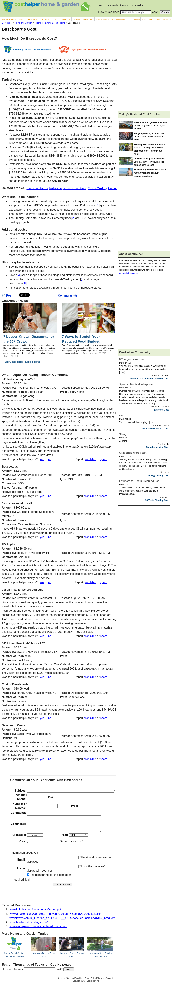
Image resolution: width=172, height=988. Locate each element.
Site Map (100, 981)
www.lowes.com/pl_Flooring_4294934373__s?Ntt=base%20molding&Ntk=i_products (62, 921)
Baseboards (10, 466)
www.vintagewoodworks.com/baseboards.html (38, 929)
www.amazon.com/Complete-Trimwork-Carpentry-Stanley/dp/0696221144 (55, 916)
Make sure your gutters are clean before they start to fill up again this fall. (150, 125)
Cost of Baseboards (15, 684)
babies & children (35, 19)
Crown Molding (97, 188)
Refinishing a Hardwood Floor (67, 188)
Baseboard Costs (13, 725)
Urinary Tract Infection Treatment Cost (149, 378)
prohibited (90, 459)
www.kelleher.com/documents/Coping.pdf (35, 912)
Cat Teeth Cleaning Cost (156, 500)
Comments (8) (67, 295)
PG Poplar (8, 544)
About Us (61, 981)
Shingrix (124, 434)
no (49, 459)
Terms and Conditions (74, 981)
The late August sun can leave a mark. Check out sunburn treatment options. (150, 173)
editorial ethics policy (129, 273)
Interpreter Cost (161, 410)
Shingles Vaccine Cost (157, 447)
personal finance (118, 19)
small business (148, 19)
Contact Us (109, 981)
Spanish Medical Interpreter (136, 384)
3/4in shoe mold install (17, 503)
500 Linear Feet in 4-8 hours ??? (23, 643)
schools (136, 19)
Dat (121, 415)
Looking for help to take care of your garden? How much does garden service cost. (149, 161)
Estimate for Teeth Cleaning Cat (139, 480)
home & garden (102, 19)
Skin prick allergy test (132, 452)
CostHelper (7, 23)
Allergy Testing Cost (158, 475)
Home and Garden (23, 23)
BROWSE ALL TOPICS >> (13, 19)
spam (103, 459)
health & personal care (83, 19)
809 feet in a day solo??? (18, 379)
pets (129, 19)
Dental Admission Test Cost (155, 428)
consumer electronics (61, 19)
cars (47, 19)
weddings (167, 19)
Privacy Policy (90, 981)
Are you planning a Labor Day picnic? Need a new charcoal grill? (149, 136)
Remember (36, 877)
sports (158, 19)
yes (42, 459)
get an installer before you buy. (22, 589)
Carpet (112, 188)
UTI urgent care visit (131, 359)
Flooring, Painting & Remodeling (50, 23)
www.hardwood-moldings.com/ (29, 925)
